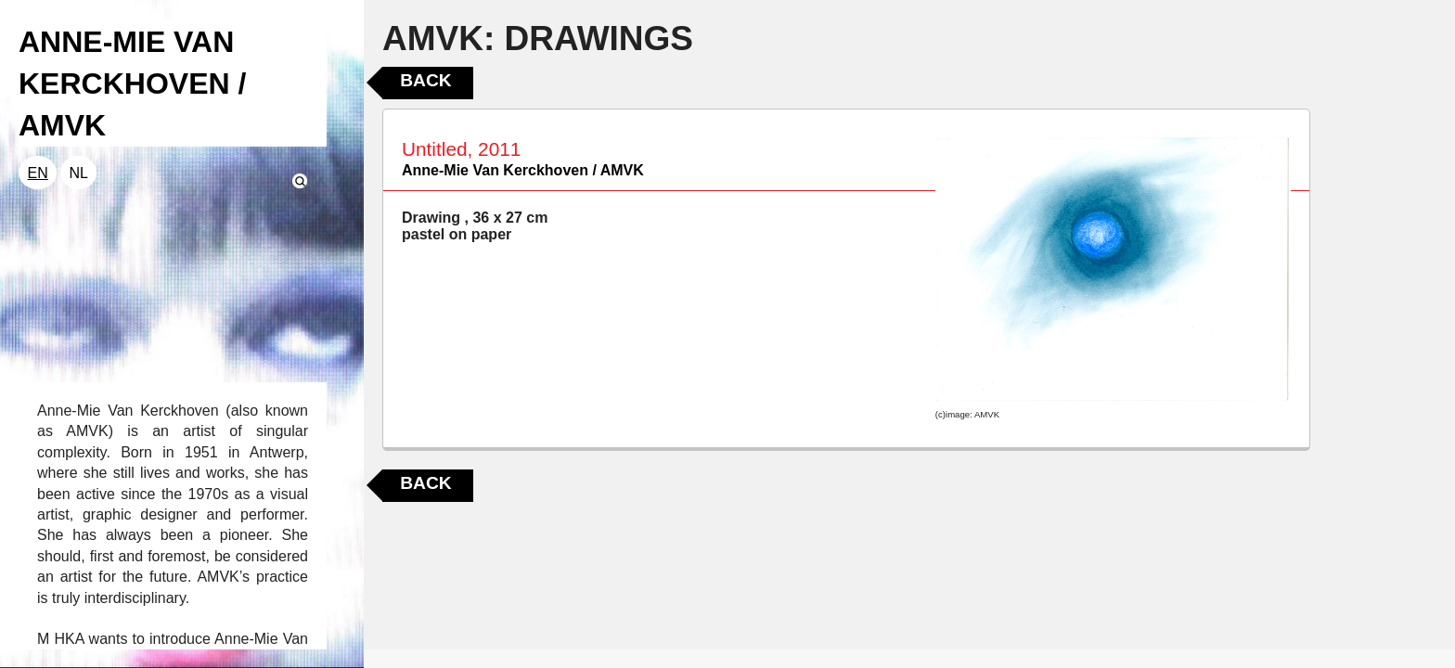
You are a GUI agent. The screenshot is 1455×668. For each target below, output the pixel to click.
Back (425, 80)
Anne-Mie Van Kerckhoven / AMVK (523, 170)
